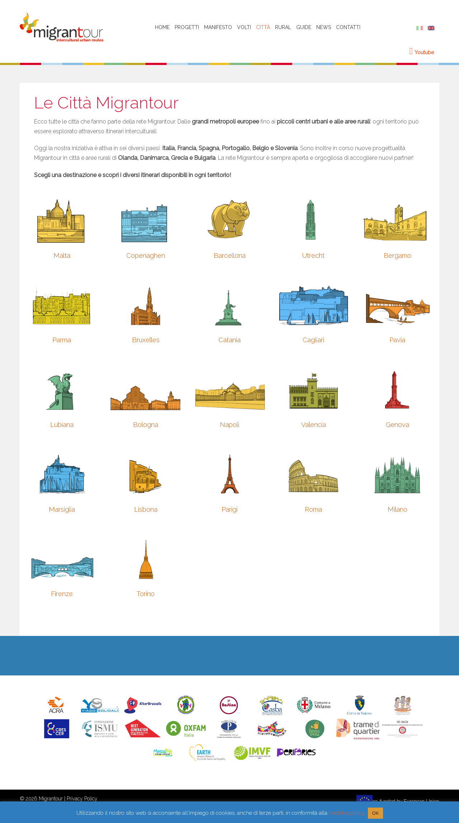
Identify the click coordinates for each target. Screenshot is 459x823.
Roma (313, 509)
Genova (397, 424)
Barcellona (230, 255)
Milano (397, 509)
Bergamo (397, 255)
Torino (146, 594)
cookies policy (346, 813)
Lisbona (145, 509)
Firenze (62, 594)
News (323, 27)
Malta (61, 255)
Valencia (313, 424)
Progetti (187, 27)
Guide (303, 27)
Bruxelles (146, 340)
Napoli (229, 424)
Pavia (397, 340)
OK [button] (375, 813)
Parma (61, 340)
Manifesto (218, 27)
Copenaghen (145, 255)
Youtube (422, 52)
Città (263, 27)
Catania (229, 340)
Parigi (229, 509)
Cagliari (313, 340)
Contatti (348, 27)
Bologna (145, 424)
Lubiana (62, 424)
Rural (283, 27)
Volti (244, 27)
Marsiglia (62, 509)
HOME (162, 27)
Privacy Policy (82, 798)
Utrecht (313, 255)
